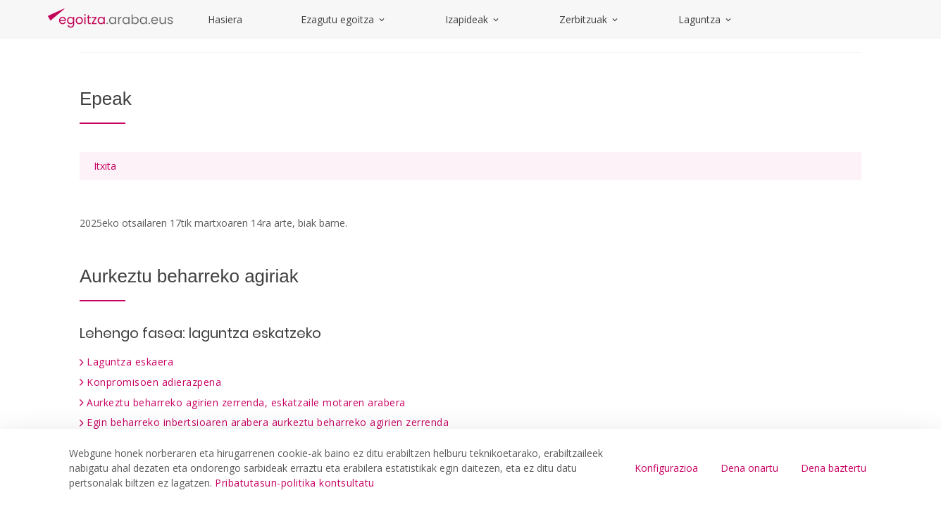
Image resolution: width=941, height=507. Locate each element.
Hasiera (225, 19)
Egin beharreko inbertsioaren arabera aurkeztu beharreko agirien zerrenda (268, 422)
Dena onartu (749, 468)
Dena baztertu (833, 468)
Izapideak (473, 19)
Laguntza (705, 19)
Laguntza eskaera (130, 361)
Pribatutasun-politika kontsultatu (295, 482)
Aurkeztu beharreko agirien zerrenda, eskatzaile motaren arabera (246, 402)
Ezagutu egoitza (344, 19)
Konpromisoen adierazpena (154, 382)
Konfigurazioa (666, 468)
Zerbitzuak (589, 19)
